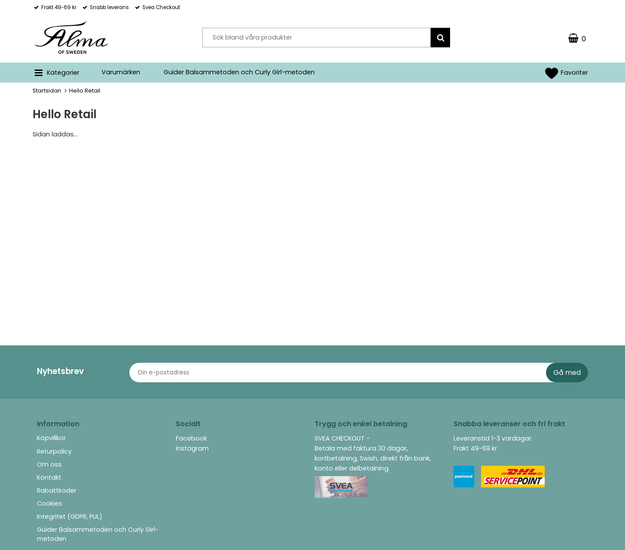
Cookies (49, 503)
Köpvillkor (51, 438)
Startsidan (47, 90)
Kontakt (49, 477)
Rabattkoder (56, 490)
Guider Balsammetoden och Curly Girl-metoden (239, 72)
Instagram (192, 448)
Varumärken (121, 72)
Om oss (49, 464)
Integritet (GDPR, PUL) (69, 516)
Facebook (191, 438)
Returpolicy (54, 451)
